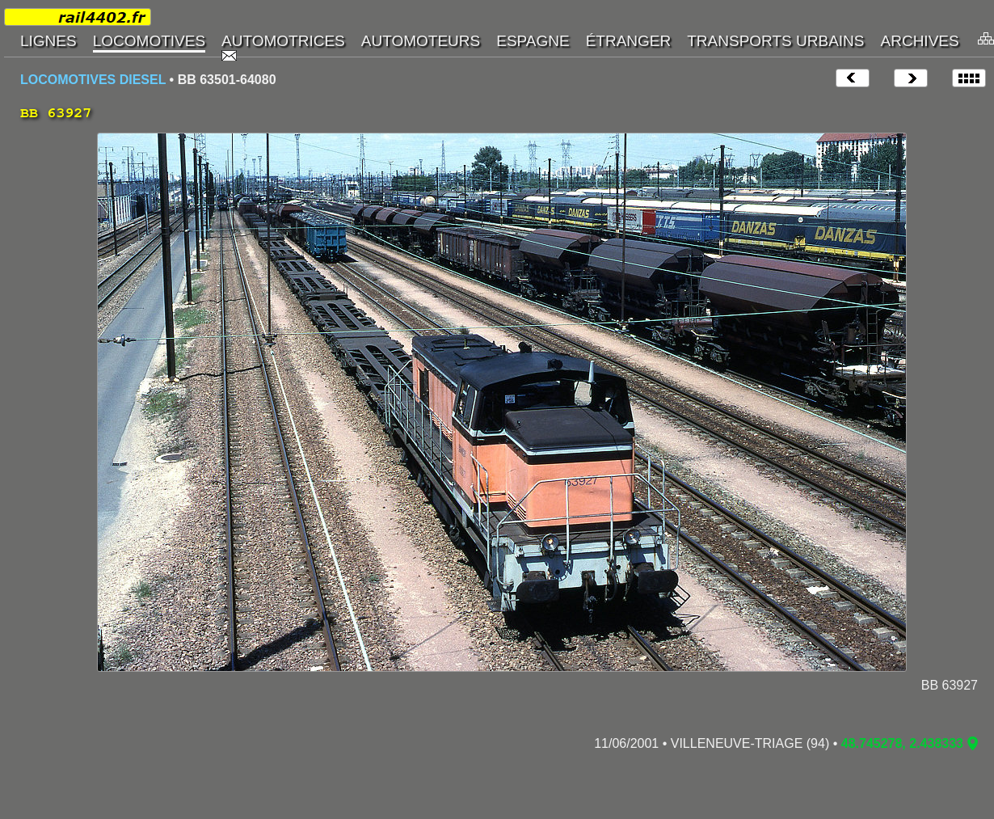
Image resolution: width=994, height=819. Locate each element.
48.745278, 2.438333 (902, 743)
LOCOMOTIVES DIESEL (93, 80)
